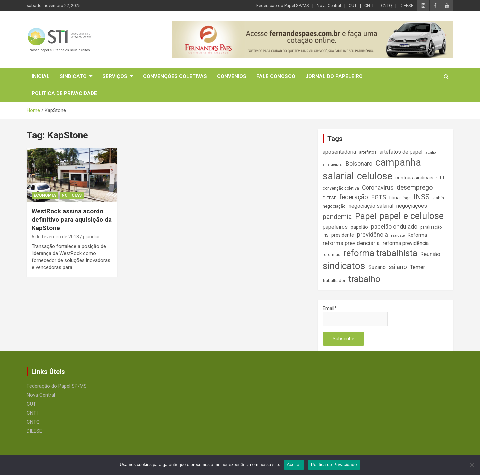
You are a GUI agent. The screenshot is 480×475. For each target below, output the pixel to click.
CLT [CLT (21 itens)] (440, 178)
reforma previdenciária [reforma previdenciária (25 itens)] (351, 243)
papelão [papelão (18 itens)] (359, 227)
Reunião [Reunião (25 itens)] (430, 254)
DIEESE (406, 5)
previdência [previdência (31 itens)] (372, 234)
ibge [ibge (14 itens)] (407, 197)
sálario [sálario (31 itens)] (398, 267)
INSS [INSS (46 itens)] (422, 197)
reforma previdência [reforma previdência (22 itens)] (406, 243)
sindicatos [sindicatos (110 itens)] (344, 265)
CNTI (368, 5)
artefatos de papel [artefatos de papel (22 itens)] (401, 152)
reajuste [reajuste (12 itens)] (398, 235)
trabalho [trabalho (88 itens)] (364, 279)
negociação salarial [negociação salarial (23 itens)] (371, 206)
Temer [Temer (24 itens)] (417, 267)
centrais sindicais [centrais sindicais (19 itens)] (414, 178)
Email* (355, 315)
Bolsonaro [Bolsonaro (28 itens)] (359, 163)
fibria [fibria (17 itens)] (394, 197)
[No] (471, 464)
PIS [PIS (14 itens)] (325, 235)
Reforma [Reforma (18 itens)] (417, 235)
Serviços (114, 76)
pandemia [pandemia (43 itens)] (337, 217)
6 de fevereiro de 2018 (55, 236)
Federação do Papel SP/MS (282, 5)
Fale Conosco (275, 76)
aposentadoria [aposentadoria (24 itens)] (339, 152)
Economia (45, 195)
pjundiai (91, 236)
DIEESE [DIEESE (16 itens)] (329, 197)
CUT (353, 5)
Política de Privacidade (64, 93)
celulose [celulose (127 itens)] (374, 176)
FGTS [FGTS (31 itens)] (378, 197)
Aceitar (294, 464)
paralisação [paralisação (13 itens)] (431, 227)
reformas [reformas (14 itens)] (331, 254)
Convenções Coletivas (175, 76)
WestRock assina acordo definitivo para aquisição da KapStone (72, 219)
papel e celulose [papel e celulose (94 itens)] (411, 216)
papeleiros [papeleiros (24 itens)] (335, 227)
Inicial (41, 76)
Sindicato (73, 76)
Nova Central (329, 5)
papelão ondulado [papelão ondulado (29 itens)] (394, 226)
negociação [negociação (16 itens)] (334, 206)
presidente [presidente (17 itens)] (342, 235)
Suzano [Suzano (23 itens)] (377, 267)
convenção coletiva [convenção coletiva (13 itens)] (341, 188)
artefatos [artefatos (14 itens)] (368, 152)
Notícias (72, 195)
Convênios (231, 76)
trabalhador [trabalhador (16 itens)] (334, 280)
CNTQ (386, 5)
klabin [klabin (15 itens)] (438, 197)
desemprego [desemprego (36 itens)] (415, 187)
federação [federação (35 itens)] (353, 197)
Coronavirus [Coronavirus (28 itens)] (378, 187)
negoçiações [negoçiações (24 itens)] (411, 206)
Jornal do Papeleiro (334, 76)
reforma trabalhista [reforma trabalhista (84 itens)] (380, 253)
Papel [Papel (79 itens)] (365, 216)
